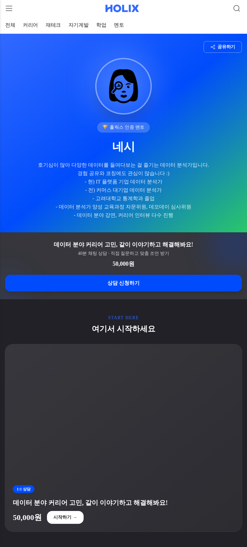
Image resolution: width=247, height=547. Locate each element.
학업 (101, 25)
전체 (10, 25)
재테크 (53, 25)
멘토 (119, 25)
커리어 (30, 25)
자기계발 (78, 25)
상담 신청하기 (123, 283)
